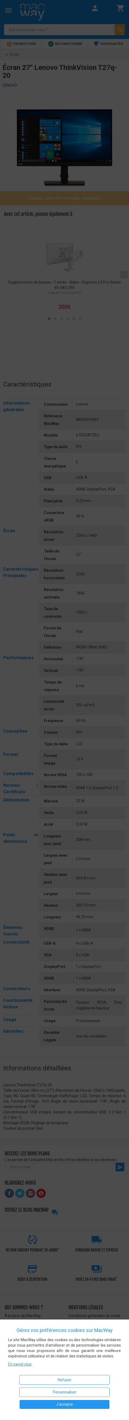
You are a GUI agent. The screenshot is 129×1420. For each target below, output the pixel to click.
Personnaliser (64, 1392)
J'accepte (64, 1404)
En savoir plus (20, 1364)
